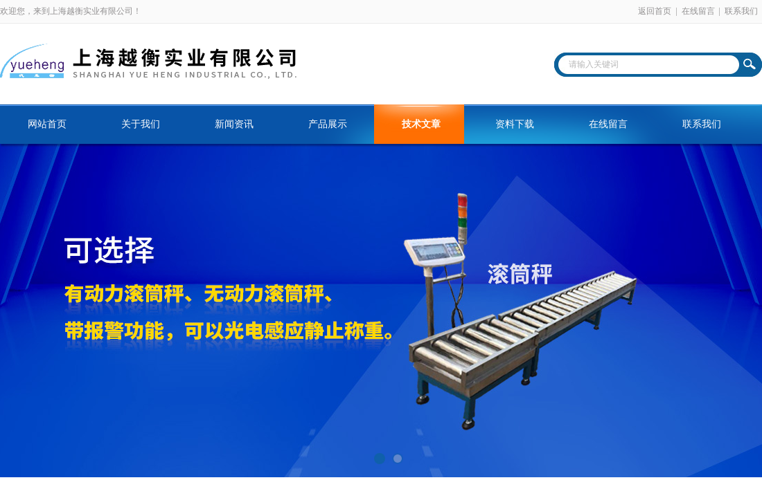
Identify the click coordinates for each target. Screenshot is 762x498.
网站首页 (47, 124)
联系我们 (741, 11)
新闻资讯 (234, 124)
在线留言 (698, 11)
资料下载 (514, 124)
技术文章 (421, 124)
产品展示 (327, 124)
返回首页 (654, 11)
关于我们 (140, 124)
